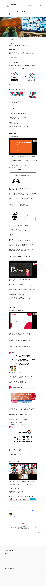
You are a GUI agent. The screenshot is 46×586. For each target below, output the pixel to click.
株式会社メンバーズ (16, 4)
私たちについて (31, 5)
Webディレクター (11, 501)
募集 (40, 5)
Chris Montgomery (23, 37)
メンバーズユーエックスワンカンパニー (23, 526)
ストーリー (37, 5)
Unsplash (26, 37)
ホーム (28, 5)
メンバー (34, 5)
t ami (11, 13)
